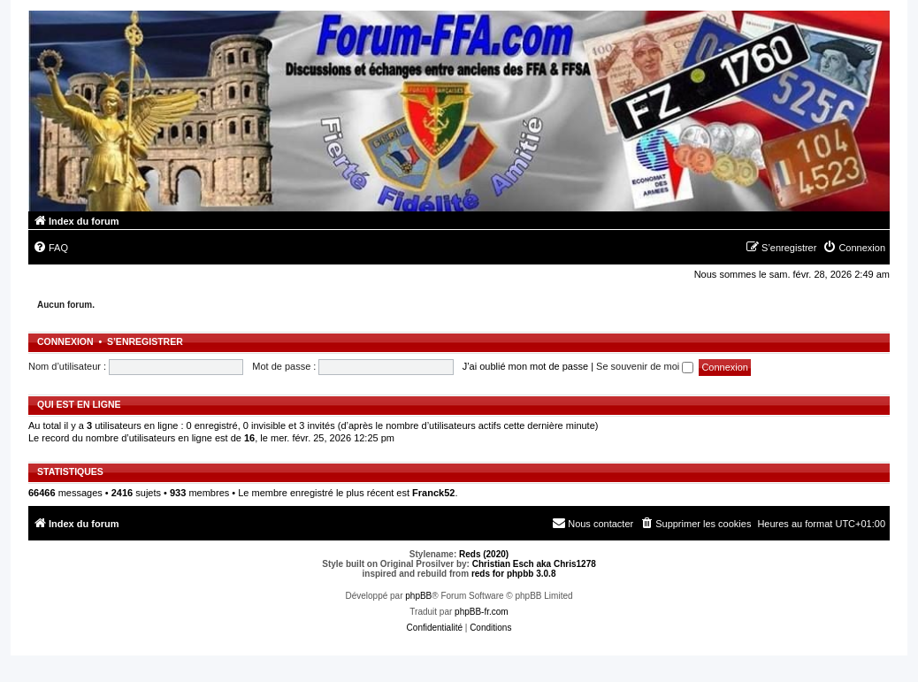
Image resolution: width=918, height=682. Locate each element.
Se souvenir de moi (644, 366)
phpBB (418, 596)
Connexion (65, 341)
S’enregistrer (145, 341)
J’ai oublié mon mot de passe (525, 366)
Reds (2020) (484, 554)
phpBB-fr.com (482, 612)
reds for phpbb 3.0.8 (513, 574)
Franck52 (433, 492)
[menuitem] (50, 247)
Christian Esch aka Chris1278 (534, 564)
